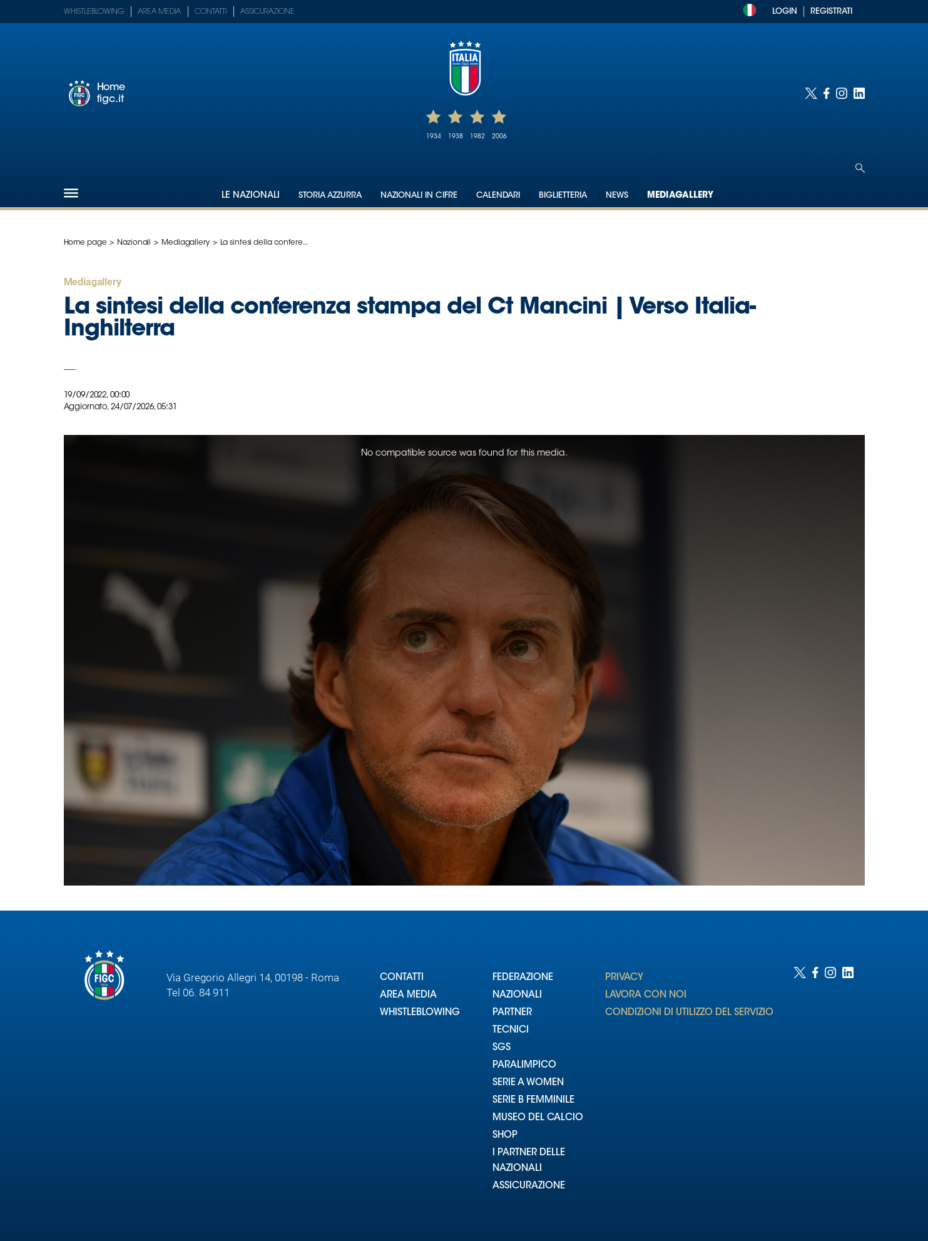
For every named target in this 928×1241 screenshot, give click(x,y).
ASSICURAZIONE (528, 1186)
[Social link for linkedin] (859, 93)
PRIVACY (624, 978)
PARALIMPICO (524, 1065)
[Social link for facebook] (826, 93)
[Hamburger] (71, 193)
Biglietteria (563, 196)
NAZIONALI (517, 995)
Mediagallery (680, 196)
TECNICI (510, 1030)
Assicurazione (267, 12)
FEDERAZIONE (522, 978)
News (617, 196)
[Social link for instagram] (841, 93)
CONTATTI (402, 978)
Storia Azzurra (330, 196)
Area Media (159, 12)
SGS (501, 1048)
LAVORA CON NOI (645, 995)
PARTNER (512, 1013)
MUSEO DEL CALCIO (537, 1118)
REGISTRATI (831, 12)
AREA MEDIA (408, 995)
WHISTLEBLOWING (420, 1013)
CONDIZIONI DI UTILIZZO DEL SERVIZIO (689, 1013)
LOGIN (784, 12)
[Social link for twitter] (811, 93)
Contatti (211, 12)
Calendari (498, 196)
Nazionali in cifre (418, 196)
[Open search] (860, 168)
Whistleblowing (94, 12)
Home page (85, 243)
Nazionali (134, 243)
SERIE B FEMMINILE (533, 1100)
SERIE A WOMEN (528, 1083)
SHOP (505, 1135)
